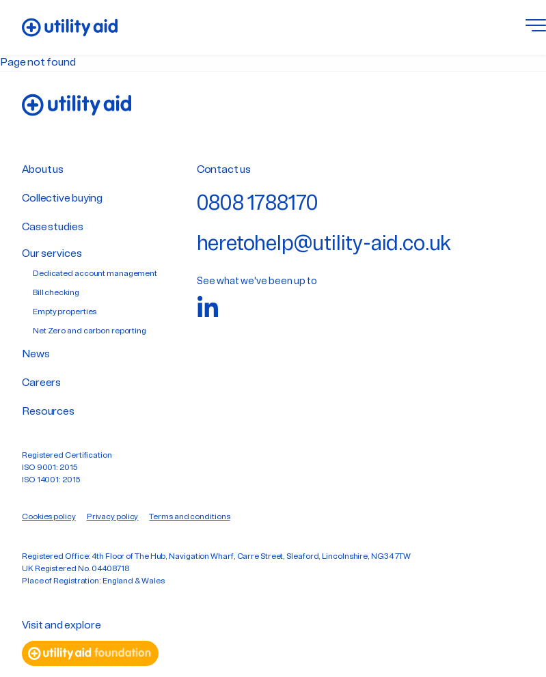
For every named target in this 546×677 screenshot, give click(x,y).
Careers (41, 383)
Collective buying (62, 198)
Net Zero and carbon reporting (89, 331)
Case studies (52, 227)
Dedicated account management (95, 274)
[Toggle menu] (535, 27)
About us (43, 170)
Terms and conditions (189, 517)
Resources (48, 411)
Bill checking (56, 293)
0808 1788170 (258, 204)
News (36, 354)
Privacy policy (113, 517)
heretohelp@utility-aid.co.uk (324, 244)
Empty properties (64, 312)
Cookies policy (49, 517)
